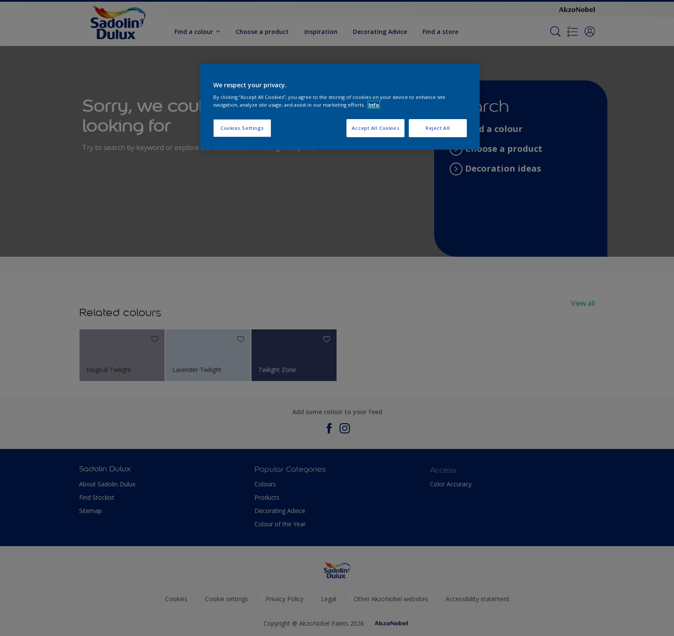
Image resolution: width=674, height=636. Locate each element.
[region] (340, 107)
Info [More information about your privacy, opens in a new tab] (373, 104)
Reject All (438, 128)
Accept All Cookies (375, 128)
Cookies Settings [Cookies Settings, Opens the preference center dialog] (242, 128)
